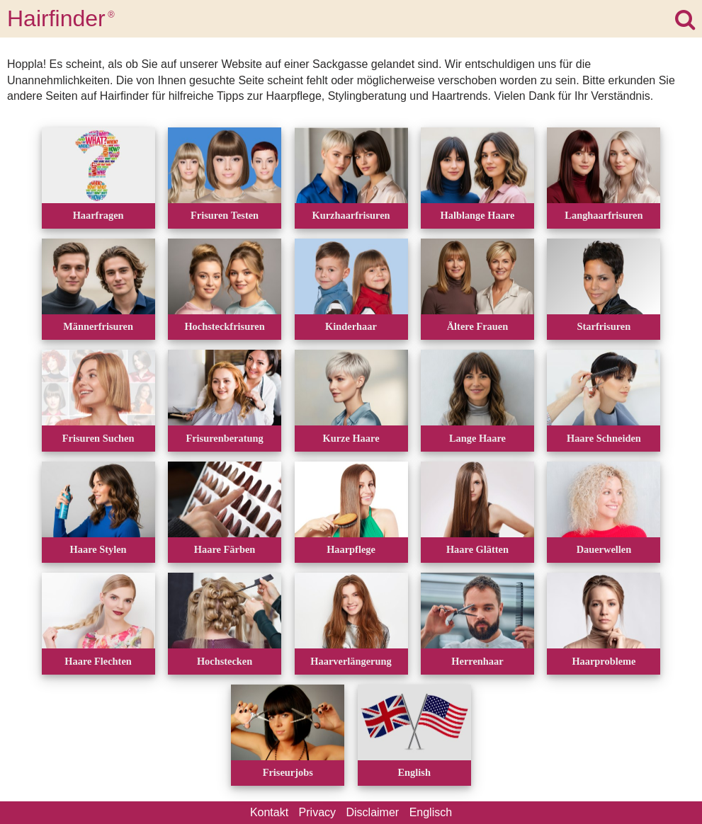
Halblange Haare (478, 215)
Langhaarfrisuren (603, 215)
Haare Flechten (97, 661)
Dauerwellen (604, 549)
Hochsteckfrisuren (224, 326)
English (414, 772)
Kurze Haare (350, 438)
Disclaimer (373, 812)
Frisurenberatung (224, 438)
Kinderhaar (351, 326)
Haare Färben (224, 549)
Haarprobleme (603, 661)
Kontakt (269, 812)
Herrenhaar (477, 661)
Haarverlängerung (350, 661)
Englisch (430, 812)
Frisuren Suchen (98, 438)
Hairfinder (61, 18)
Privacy (317, 812)
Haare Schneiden (604, 438)
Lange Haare (477, 438)
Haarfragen (98, 215)
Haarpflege (351, 549)
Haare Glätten (477, 549)
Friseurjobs (288, 772)
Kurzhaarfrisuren (351, 215)
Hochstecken (224, 661)
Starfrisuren (604, 326)
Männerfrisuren (98, 326)
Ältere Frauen (477, 326)
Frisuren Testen (225, 215)
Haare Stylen (98, 549)
